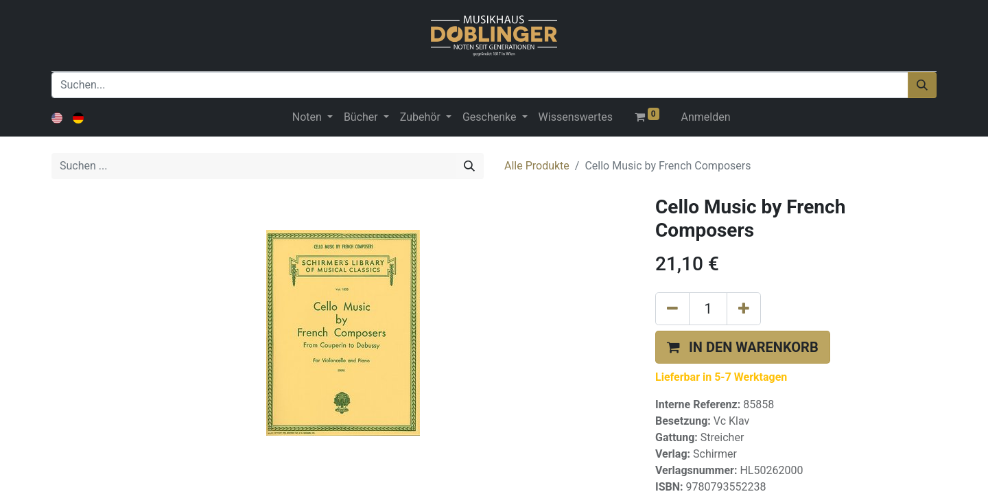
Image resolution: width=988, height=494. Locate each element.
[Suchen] (922, 85)
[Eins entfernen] (672, 308)
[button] (742, 347)
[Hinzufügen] (744, 308)
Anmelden (706, 117)
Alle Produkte (536, 165)
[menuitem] (575, 117)
